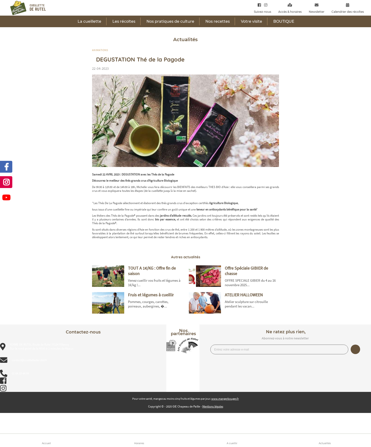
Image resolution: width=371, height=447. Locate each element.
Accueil (46, 443)
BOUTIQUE (283, 21)
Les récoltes (123, 21)
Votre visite (251, 21)
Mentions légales (212, 406)
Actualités (325, 443)
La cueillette (89, 21)
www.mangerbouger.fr (225, 398)
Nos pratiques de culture (170, 21)
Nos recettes (217, 21)
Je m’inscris (355, 349)
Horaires (139, 443)
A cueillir (232, 443)
